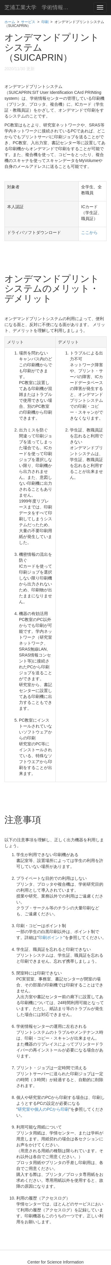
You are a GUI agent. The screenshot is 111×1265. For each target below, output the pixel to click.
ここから (89, 232)
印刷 (45, 22)
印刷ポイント (50, 937)
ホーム (9, 22)
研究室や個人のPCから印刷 (43, 1109)
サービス (28, 22)
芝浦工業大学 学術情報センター (41, 7)
